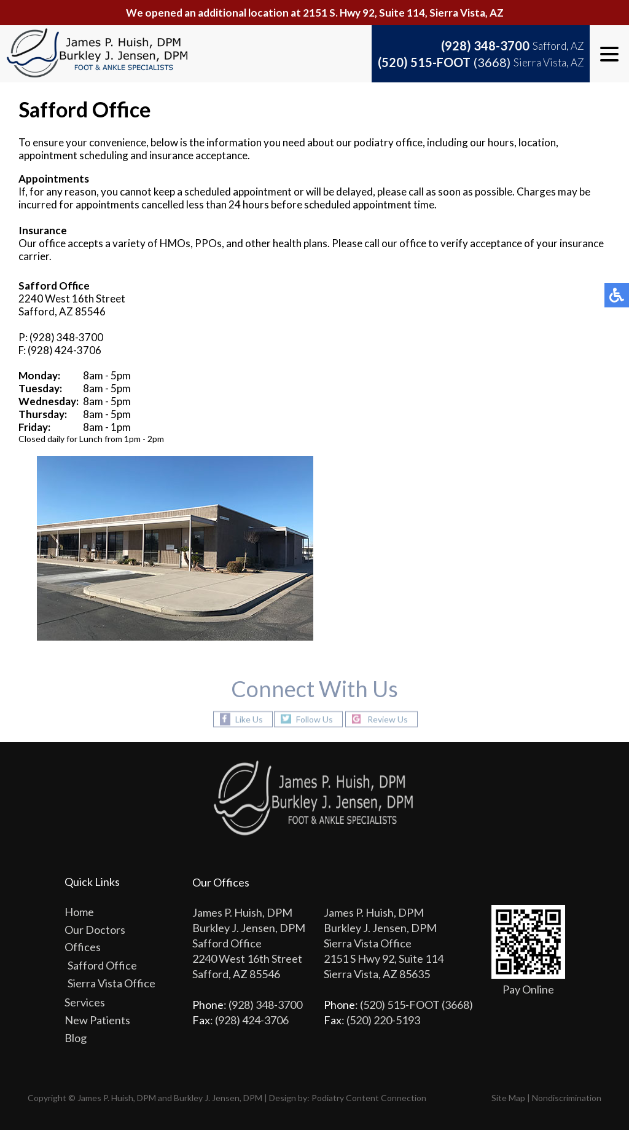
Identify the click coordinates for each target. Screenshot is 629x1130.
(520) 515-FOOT (444, 62)
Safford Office (102, 965)
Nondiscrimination (566, 1097)
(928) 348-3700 (485, 45)
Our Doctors (94, 929)
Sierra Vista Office (111, 983)
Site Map (508, 1097)
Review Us (387, 719)
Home (79, 912)
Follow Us (314, 719)
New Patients (97, 1020)
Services (84, 1002)
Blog (75, 1038)
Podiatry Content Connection (368, 1097)
